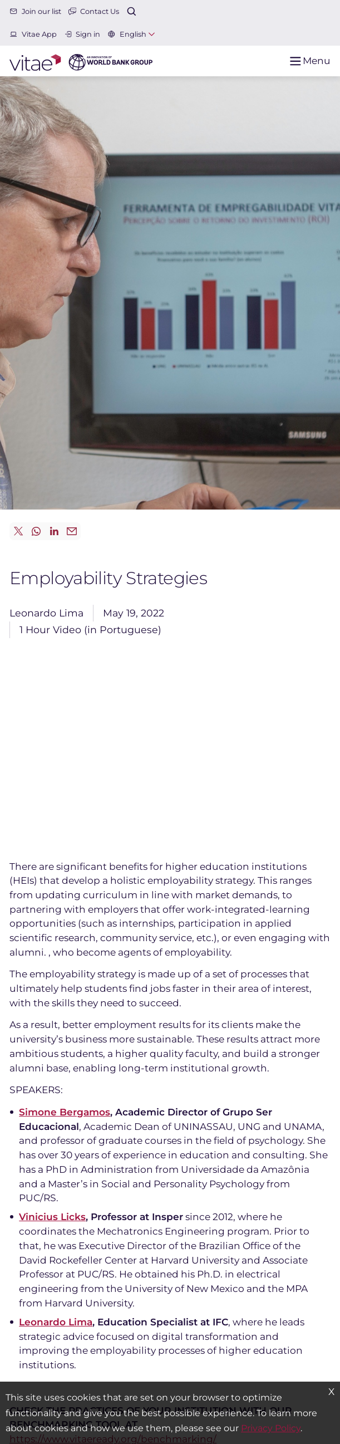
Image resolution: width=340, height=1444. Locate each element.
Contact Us (94, 11)
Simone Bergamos (64, 1112)
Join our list (35, 11)
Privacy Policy (270, 1428)
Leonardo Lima (55, 1322)
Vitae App (33, 34)
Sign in (82, 34)
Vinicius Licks (52, 1216)
